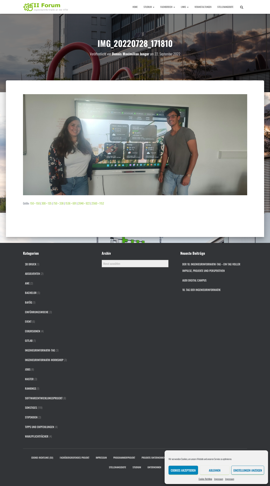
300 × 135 (46, 203)
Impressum (218, 478)
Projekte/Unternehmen (153, 457)
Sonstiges (31, 407)
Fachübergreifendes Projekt (74, 457)
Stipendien (31, 417)
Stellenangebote (225, 6)
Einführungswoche (36, 312)
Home (135, 6)
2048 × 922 (84, 203)
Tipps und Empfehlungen (39, 427)
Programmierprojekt (124, 457)
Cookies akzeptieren (183, 470)
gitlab (29, 340)
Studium (149, 6)
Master (29, 379)
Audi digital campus (194, 280)
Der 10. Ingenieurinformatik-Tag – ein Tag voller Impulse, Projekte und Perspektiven (211, 267)
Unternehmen (154, 467)
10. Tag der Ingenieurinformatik (201, 290)
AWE (27, 283)
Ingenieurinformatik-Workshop (44, 360)
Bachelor (31, 293)
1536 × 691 (70, 203)
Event (28, 321)
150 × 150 (35, 203)
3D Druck (30, 264)
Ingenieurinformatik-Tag (40, 350)
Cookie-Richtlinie (205, 478)
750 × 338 (58, 203)
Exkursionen (32, 331)
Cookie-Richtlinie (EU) (42, 457)
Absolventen (32, 273)
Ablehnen (214, 470)
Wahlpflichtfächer (36, 436)
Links (185, 6)
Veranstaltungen (202, 6)
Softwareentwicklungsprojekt (44, 398)
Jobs (27, 369)
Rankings (30, 388)
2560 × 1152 (98, 203)
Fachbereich (167, 6)
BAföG (28, 302)
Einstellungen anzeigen (247, 470)
